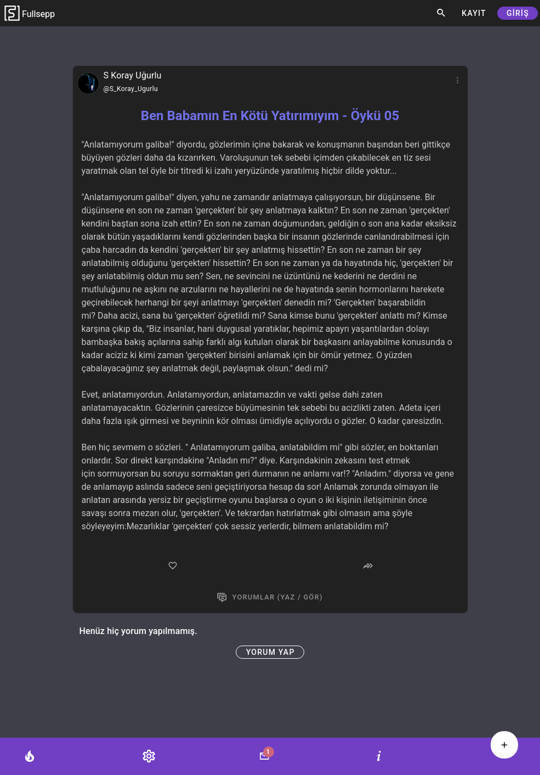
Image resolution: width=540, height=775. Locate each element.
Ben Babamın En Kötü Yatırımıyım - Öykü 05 (270, 115)
